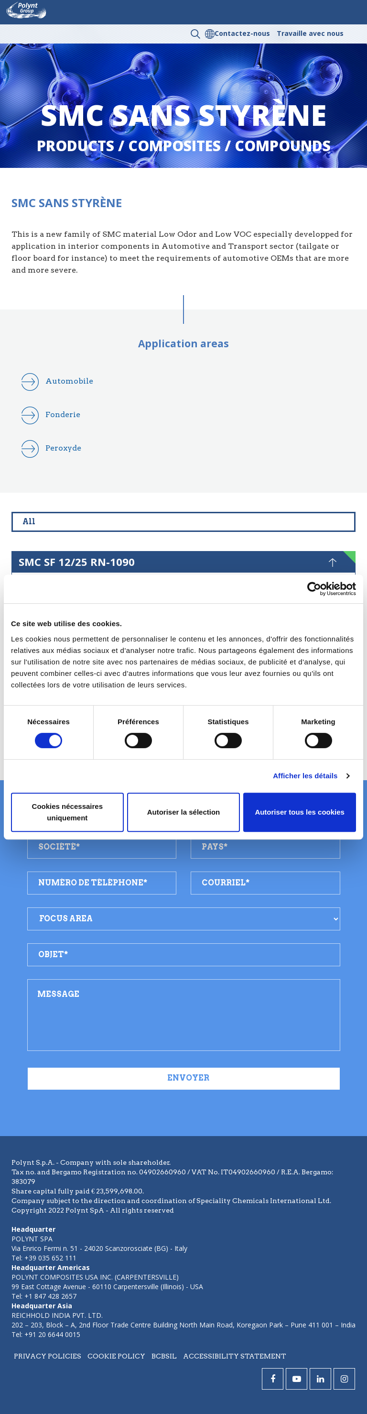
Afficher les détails (305, 776)
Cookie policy (116, 1356)
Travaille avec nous (310, 33)
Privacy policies (47, 1356)
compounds (283, 145)
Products (75, 145)
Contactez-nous (242, 33)
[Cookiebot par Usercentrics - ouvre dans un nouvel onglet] (314, 589)
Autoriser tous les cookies (300, 812)
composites (174, 145)
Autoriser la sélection (183, 812)
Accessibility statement (234, 1356)
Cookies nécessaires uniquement (67, 812)
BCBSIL (164, 1356)
